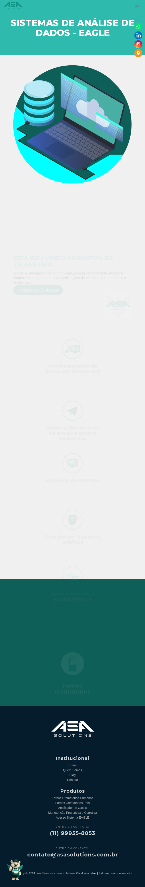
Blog (72, 775)
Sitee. (93, 873)
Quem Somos (72, 770)
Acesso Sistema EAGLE (72, 817)
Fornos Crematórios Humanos (72, 798)
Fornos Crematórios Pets (72, 803)
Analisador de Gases (72, 808)
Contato (72, 780)
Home (72, 765)
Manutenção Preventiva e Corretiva (72, 812)
